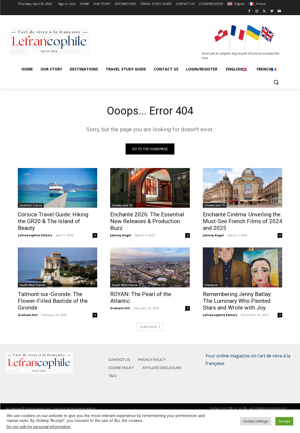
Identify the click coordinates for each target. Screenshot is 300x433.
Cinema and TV (122, 205)
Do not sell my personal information (38, 426)
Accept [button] (284, 421)
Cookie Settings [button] (255, 421)
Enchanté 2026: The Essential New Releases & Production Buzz (147, 221)
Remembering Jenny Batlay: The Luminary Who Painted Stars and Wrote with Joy (237, 301)
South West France (32, 285)
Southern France (30, 205)
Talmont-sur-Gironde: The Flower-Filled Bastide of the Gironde (53, 301)
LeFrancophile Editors (35, 235)
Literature (211, 285)
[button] (275, 82)
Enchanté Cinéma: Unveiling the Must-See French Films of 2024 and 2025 (242, 221)
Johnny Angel (120, 235)
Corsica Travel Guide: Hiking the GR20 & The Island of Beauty (53, 221)
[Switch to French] (257, 4)
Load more (150, 326)
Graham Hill (28, 315)
